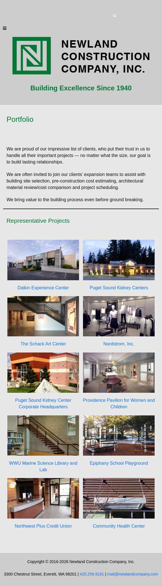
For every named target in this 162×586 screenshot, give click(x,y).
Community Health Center (119, 526)
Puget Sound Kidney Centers (118, 287)
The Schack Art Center (43, 343)
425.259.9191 (92, 574)
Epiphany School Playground (119, 463)
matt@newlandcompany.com (132, 574)
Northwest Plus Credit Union (43, 526)
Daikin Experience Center (43, 287)
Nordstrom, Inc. (118, 343)
